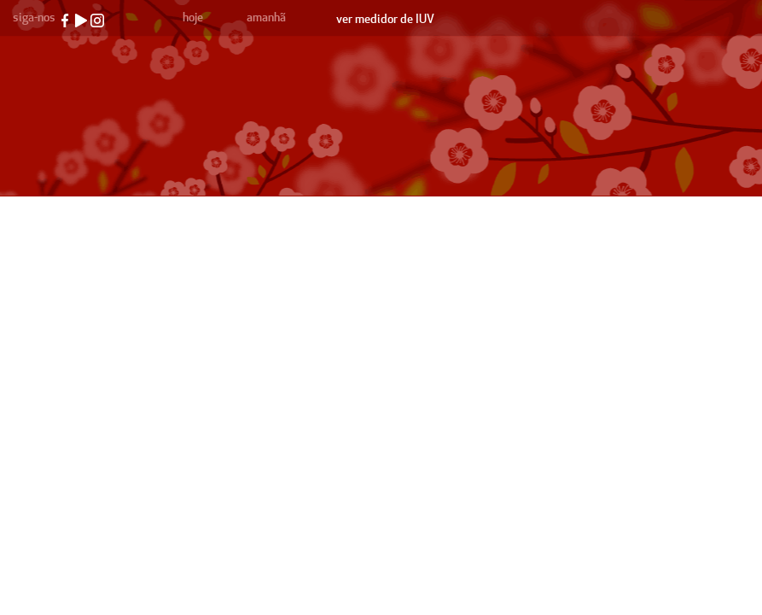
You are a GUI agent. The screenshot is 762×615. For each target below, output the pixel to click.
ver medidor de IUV (385, 19)
